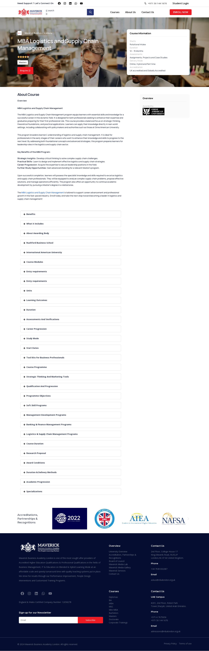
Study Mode (32, 338)
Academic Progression (38, 481)
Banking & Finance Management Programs (48, 424)
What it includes (35, 223)
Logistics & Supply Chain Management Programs (52, 434)
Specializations (34, 491)
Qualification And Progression (42, 386)
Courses (114, 12)
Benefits (30, 214)
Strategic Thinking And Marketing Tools (47, 376)
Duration (134, 47)
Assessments (136, 54)
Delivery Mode (136, 60)
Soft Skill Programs (36, 405)
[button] (70, 214)
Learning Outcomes (36, 300)
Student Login (181, 3)
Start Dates (32, 348)
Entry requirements (36, 271)
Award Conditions (35, 462)
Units (29, 290)
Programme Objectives (38, 395)
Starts (133, 41)
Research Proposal (36, 453)
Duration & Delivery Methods (41, 472)
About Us (130, 12)
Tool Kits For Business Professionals (45, 357)
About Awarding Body (37, 233)
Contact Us (148, 12)
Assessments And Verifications (42, 319)
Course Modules (34, 262)
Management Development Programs (46, 415)
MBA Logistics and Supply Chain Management (42, 192)
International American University (44, 252)
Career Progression (36, 328)
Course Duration (34, 443)
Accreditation (136, 67)
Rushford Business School (39, 242)
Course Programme (36, 367)
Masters (23, 62)
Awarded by (148, 106)
